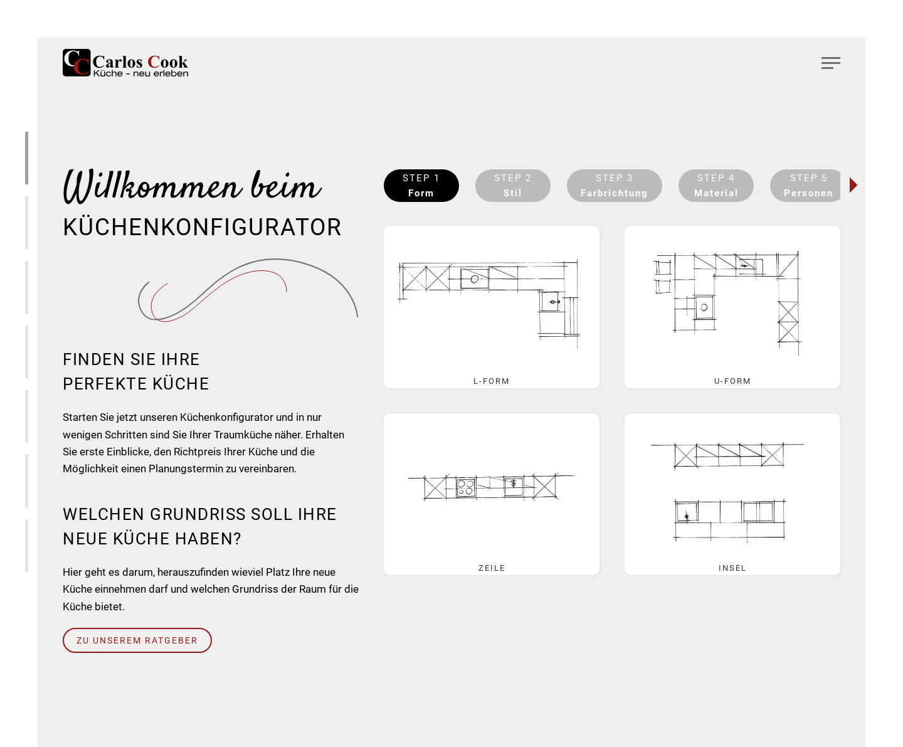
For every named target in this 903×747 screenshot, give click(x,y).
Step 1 (421, 185)
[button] (830, 63)
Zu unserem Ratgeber (137, 640)
